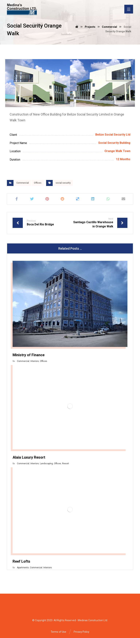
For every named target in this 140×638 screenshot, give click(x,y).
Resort (65, 463)
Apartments (23, 567)
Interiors (34, 361)
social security (63, 183)
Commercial (22, 183)
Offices (37, 183)
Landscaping (46, 463)
